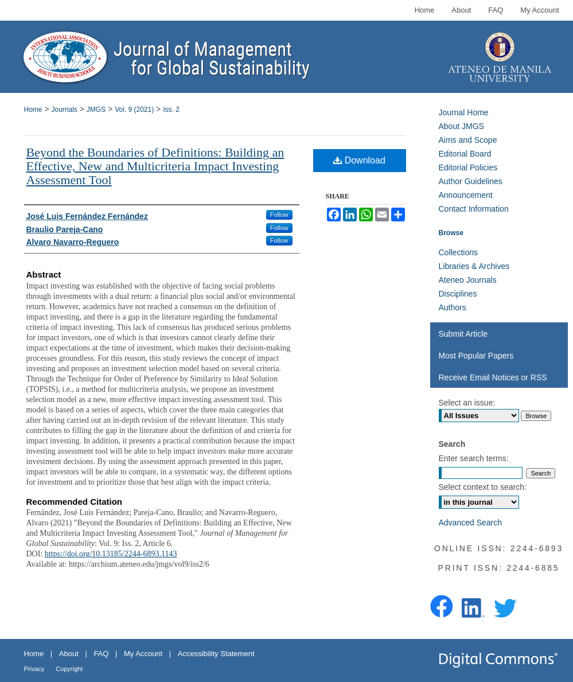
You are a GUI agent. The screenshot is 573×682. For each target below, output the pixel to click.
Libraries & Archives (474, 266)
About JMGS (461, 126)
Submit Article (463, 333)
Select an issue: (467, 402)
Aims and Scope (468, 140)
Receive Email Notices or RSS (493, 377)
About (69, 653)
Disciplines (458, 293)
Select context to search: (483, 487)
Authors (452, 307)
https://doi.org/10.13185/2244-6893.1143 (111, 554)
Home (33, 110)
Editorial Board (465, 153)
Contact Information (474, 208)
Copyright (69, 668)
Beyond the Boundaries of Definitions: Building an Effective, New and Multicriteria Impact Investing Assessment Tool (155, 166)
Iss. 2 (171, 110)
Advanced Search (470, 522)
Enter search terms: (474, 458)
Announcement (466, 195)
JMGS (96, 110)
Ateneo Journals (468, 280)
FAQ (100, 653)
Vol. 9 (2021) (134, 110)
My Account (143, 653)
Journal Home (464, 112)
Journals (64, 110)
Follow (279, 214)
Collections (458, 252)
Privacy (34, 668)
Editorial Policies (468, 167)
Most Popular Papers (476, 355)
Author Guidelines (470, 181)
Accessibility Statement (216, 653)
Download (359, 160)
